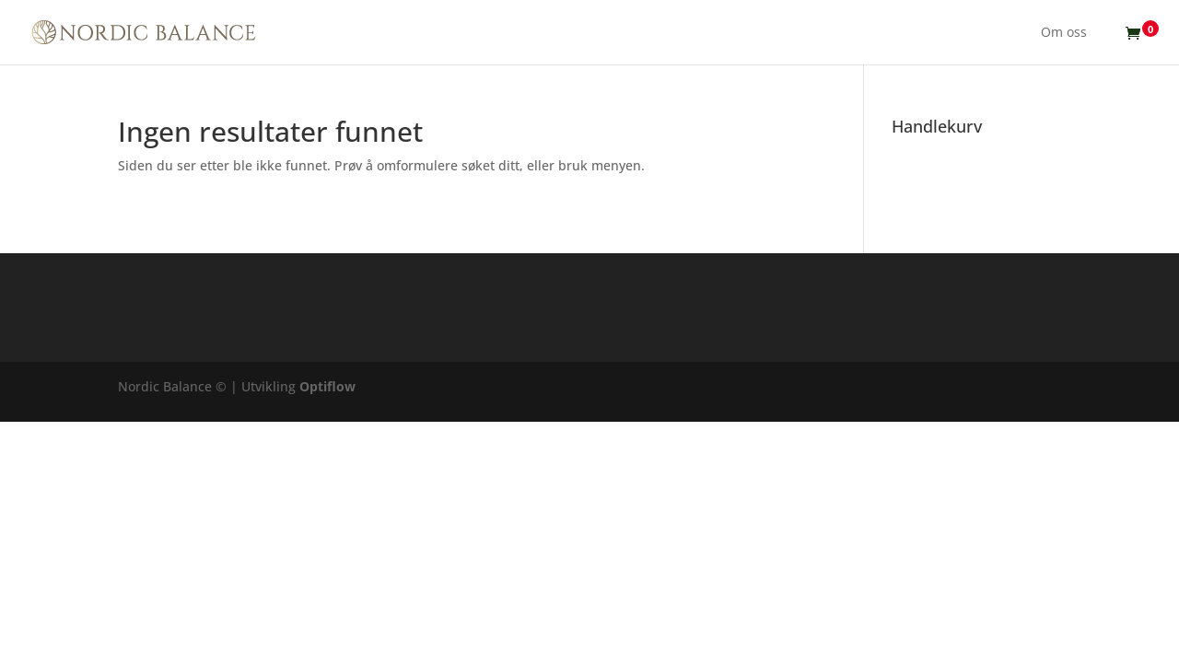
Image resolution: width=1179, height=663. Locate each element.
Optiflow (327, 386)
